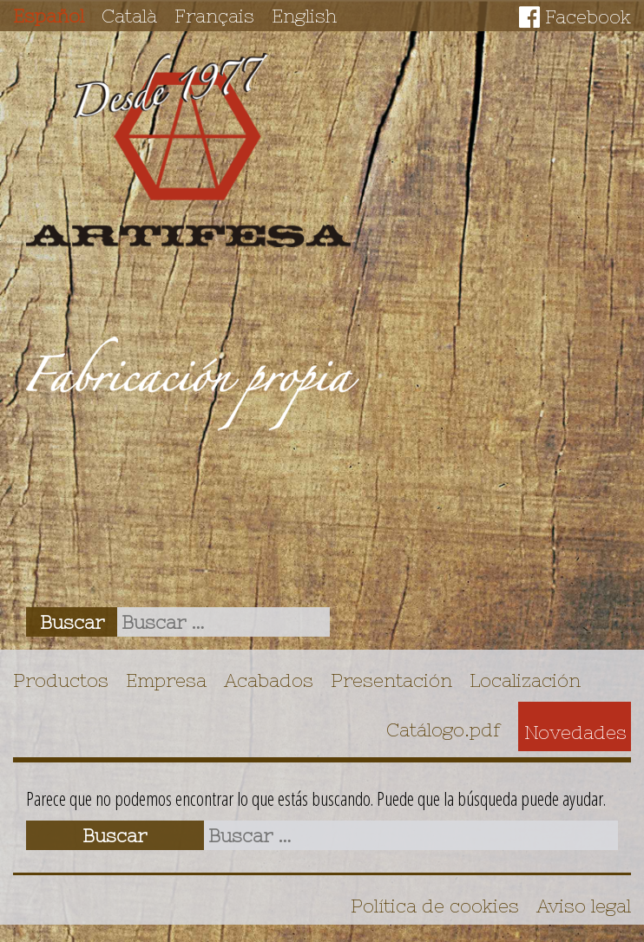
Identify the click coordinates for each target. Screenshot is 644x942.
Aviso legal (583, 905)
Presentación (391, 680)
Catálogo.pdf (443, 729)
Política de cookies (435, 905)
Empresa (166, 680)
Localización (525, 680)
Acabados (268, 680)
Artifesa (188, 150)
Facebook (588, 16)
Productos (60, 680)
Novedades (575, 732)
